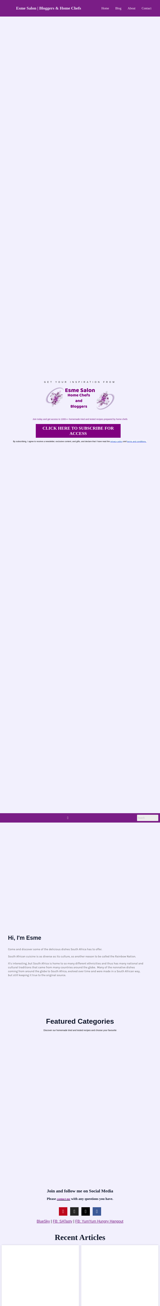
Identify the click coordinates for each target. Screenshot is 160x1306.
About (131, 8)
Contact (146, 8)
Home (105, 8)
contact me (63, 1199)
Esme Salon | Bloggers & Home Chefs (48, 8)
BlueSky (43, 1221)
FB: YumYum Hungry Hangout (99, 1221)
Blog (118, 8)
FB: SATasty (62, 1221)
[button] (67, 818)
